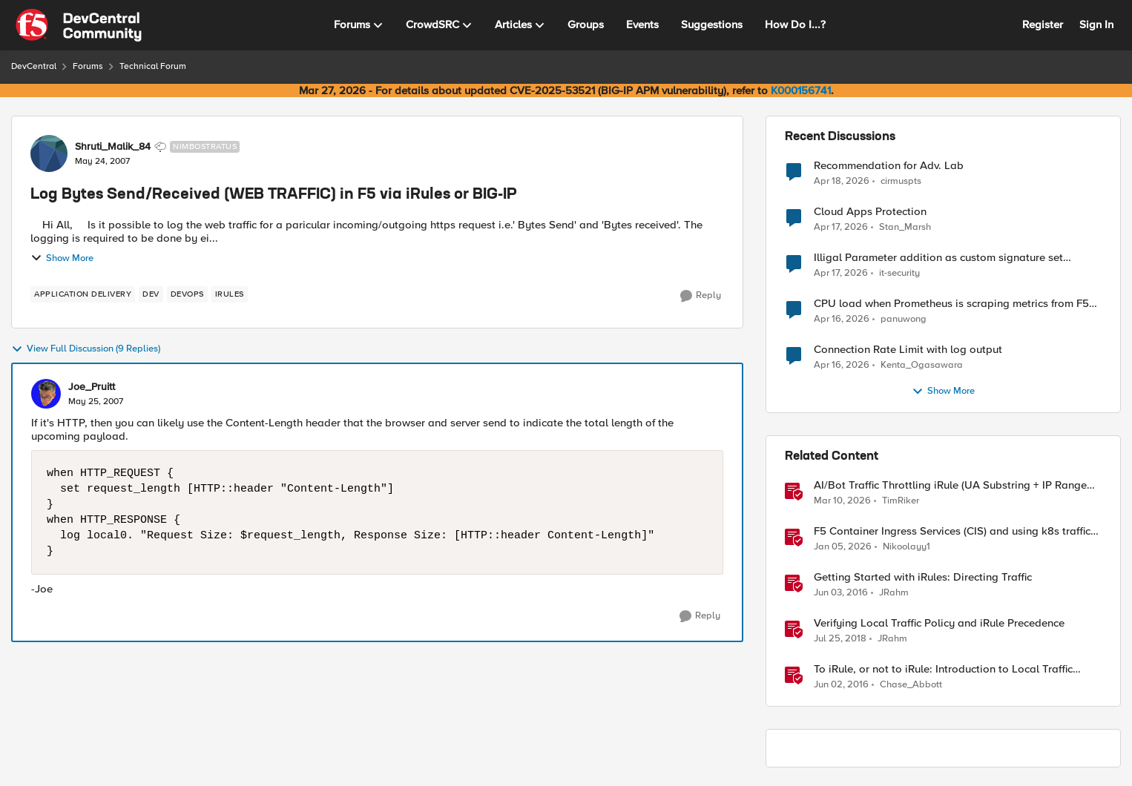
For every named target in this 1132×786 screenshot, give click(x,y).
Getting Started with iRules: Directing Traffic (923, 577)
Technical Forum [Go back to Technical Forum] (152, 66)
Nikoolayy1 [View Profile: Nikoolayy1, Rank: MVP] (906, 546)
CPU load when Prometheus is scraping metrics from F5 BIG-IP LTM (951, 303)
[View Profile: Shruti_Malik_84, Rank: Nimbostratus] (49, 153)
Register (1042, 24)
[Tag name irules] (229, 294)
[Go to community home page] (78, 25)
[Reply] (700, 296)
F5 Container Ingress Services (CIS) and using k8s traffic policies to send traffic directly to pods (952, 531)
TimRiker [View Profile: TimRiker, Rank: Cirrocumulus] (900, 500)
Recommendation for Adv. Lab (889, 165)
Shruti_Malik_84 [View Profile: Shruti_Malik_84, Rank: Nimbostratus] (113, 147)
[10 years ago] (841, 593)
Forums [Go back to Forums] (88, 66)
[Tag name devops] (187, 294)
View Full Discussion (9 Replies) (85, 349)
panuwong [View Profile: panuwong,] (904, 319)
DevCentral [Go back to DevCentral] (33, 66)
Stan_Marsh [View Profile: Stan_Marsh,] (905, 227)
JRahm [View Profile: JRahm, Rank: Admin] (894, 592)
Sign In (1096, 24)
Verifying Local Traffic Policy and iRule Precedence (939, 623)
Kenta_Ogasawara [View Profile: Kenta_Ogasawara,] (922, 365)
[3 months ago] (841, 181)
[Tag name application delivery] (82, 294)
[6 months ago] (843, 547)
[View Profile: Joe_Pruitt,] (46, 394)
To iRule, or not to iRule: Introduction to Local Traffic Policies (943, 669)
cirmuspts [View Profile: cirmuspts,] (901, 180)
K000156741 (801, 90)
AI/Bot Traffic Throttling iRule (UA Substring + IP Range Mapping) (950, 485)
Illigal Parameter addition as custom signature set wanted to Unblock (938, 257)
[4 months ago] (842, 501)
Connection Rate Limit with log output (908, 349)
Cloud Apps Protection (870, 211)
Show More (61, 258)
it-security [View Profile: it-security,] (899, 273)
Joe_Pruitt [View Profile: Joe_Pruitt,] (91, 387)
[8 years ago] (840, 639)
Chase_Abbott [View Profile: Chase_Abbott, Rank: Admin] (911, 684)
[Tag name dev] (151, 294)
